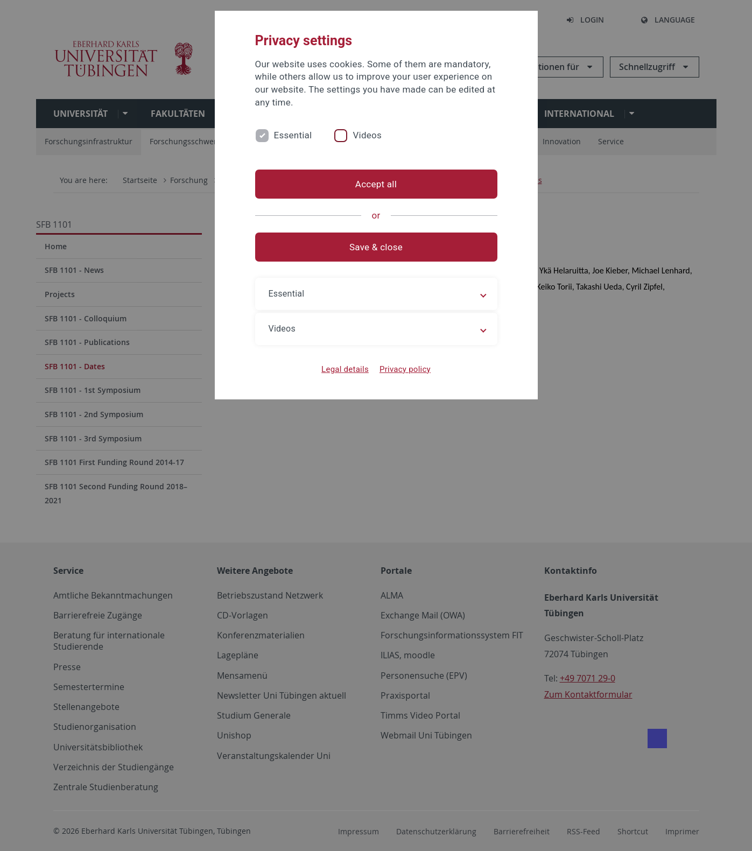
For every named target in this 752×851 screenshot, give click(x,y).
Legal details (345, 369)
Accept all (376, 184)
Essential (293, 135)
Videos (367, 135)
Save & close (376, 247)
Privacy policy (405, 369)
